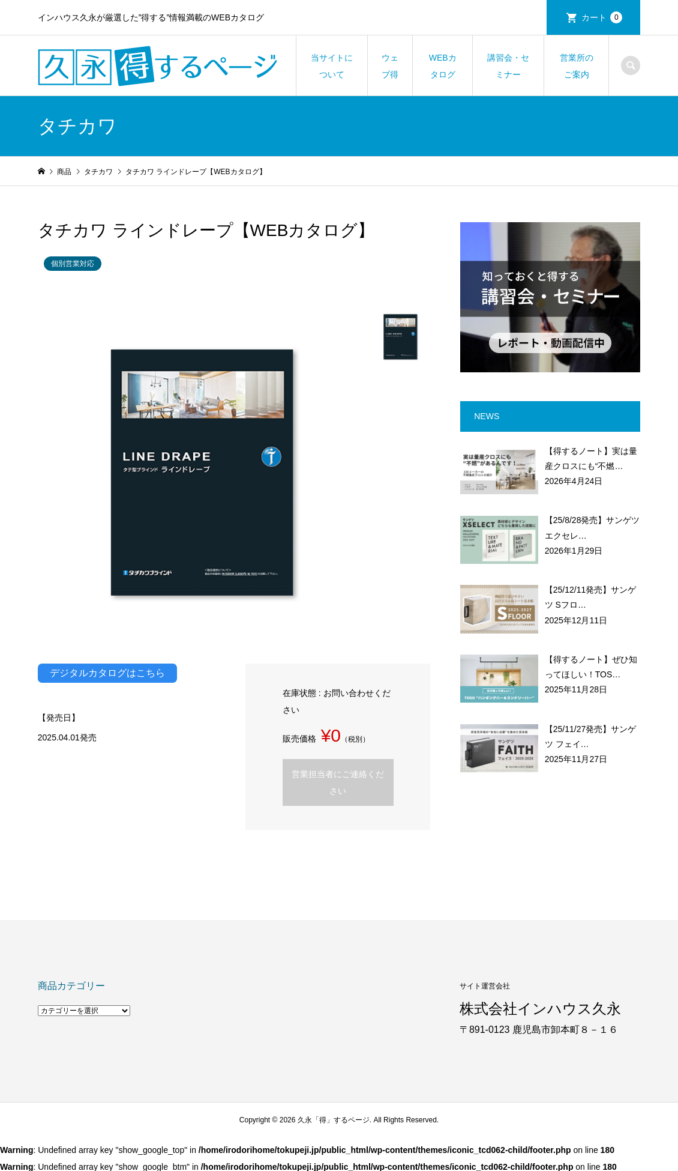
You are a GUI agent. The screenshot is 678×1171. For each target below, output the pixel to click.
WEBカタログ (443, 66)
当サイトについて (332, 66)
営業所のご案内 (576, 66)
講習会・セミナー (508, 66)
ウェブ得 (390, 66)
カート (601, 17)
